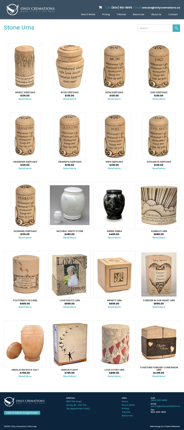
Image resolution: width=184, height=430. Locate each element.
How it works (128, 405)
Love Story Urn (114, 370)
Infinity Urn (114, 300)
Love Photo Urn (70, 300)
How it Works (88, 14)
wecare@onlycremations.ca (161, 7)
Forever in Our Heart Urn (159, 300)
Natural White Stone (69, 231)
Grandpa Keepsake (69, 162)
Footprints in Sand (25, 300)
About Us (156, 14)
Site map (32, 426)
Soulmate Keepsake (159, 162)
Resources (138, 14)
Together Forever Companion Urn (159, 368)
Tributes (121, 14)
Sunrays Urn (159, 231)
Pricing (106, 14)
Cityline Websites (172, 426)
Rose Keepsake (70, 92)
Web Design (155, 426)
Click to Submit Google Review (22, 412)
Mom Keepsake (114, 92)
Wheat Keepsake (25, 92)
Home (125, 401)
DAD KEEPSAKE (158, 92)
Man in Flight (69, 370)
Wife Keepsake (114, 162)
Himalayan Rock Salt (25, 370)
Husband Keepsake (25, 231)
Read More (25, 99)
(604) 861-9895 (121, 7)
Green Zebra (114, 231)
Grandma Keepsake (25, 162)
